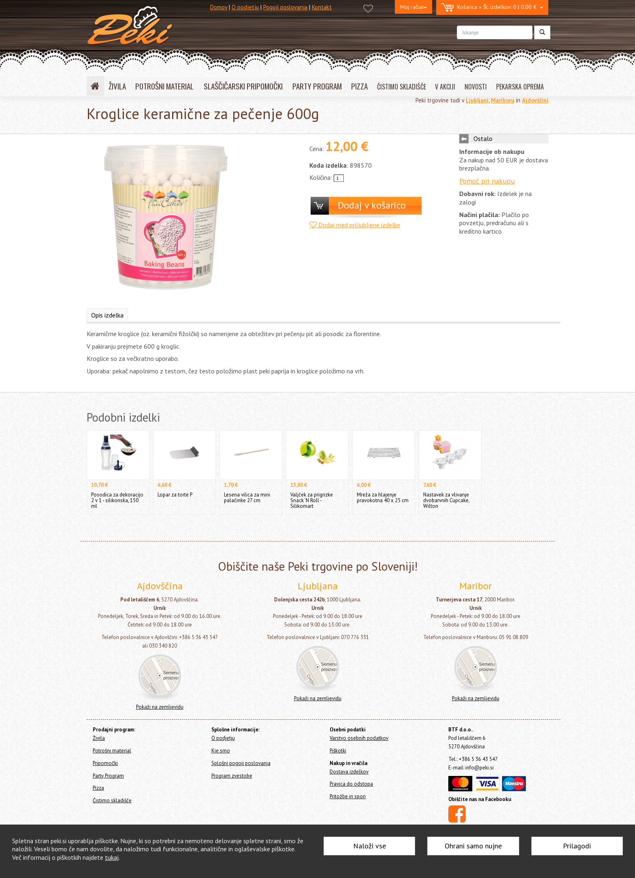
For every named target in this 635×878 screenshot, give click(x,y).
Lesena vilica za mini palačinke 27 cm (247, 497)
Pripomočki (105, 763)
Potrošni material (112, 750)
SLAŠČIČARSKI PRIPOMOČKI (243, 86)
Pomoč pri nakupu (487, 180)
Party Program (108, 775)
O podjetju (245, 7)
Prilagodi (577, 845)
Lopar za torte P (175, 494)
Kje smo (220, 750)
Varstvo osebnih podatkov (359, 738)
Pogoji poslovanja (285, 7)
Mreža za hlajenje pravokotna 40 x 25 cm (383, 497)
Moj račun (413, 7)
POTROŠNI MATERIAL (164, 86)
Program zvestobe (231, 775)
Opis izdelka (107, 315)
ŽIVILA (117, 86)
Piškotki (338, 750)
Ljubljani (477, 100)
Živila (99, 738)
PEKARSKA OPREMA (520, 87)
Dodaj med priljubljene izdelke (354, 225)
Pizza (98, 787)
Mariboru (502, 100)
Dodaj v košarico (372, 205)
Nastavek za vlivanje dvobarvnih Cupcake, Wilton (446, 500)
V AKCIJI (445, 87)
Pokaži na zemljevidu (159, 706)
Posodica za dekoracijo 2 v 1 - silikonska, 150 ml (117, 500)
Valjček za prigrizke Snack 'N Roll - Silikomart (311, 500)
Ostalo (482, 138)
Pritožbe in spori (348, 796)
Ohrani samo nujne (473, 845)
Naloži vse (369, 845)
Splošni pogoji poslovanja (241, 763)
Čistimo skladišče (112, 800)
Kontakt (322, 7)
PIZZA (359, 86)
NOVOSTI (476, 87)
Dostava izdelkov (349, 771)
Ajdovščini (535, 100)
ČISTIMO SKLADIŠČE (401, 87)
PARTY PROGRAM (317, 86)
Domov (218, 7)
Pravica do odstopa (351, 783)
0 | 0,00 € (492, 7)
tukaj (112, 857)
